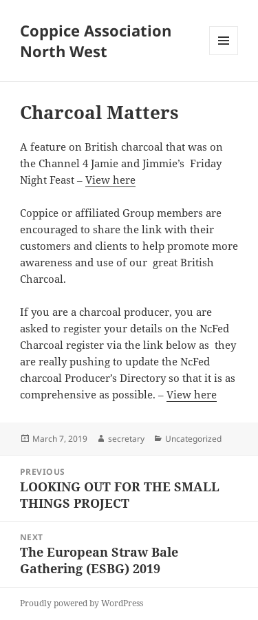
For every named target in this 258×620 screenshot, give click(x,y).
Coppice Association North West (95, 40)
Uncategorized (193, 439)
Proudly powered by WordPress (81, 603)
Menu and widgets (224, 54)
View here (110, 179)
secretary (126, 439)
